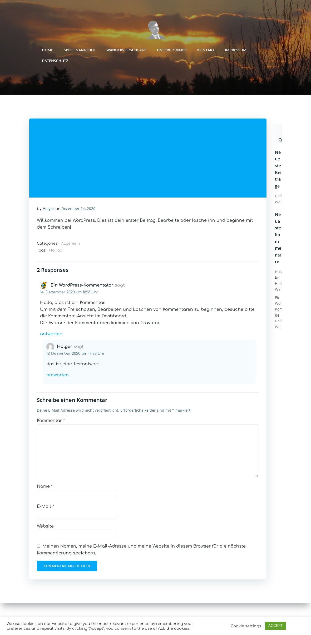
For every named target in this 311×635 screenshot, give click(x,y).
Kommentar (51, 421)
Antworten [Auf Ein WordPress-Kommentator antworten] (51, 334)
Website (45, 527)
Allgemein (70, 244)
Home (48, 50)
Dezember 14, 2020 (79, 208)
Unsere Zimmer (172, 50)
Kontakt (206, 50)
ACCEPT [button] (275, 626)
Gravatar (150, 323)
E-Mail (45, 507)
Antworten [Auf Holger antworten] (58, 375)
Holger (49, 208)
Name (45, 487)
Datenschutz (55, 60)
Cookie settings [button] (246, 626)
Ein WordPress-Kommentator (82, 286)
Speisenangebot (80, 50)
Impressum (236, 50)
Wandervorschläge (127, 50)
